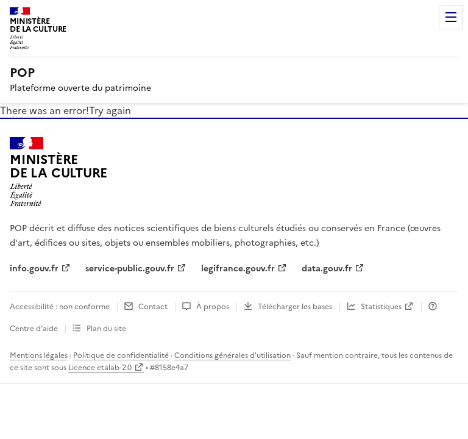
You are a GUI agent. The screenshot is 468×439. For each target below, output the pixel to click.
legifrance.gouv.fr (238, 268)
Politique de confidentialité (121, 355)
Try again (110, 110)
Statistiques (381, 306)
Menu (451, 17)
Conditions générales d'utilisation (232, 355)
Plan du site (106, 328)
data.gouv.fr (327, 268)
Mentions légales (39, 355)
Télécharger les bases (295, 306)
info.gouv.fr (34, 268)
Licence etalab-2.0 (100, 367)
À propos (212, 306)
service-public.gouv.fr (129, 268)
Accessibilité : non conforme (60, 306)
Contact (153, 306)
